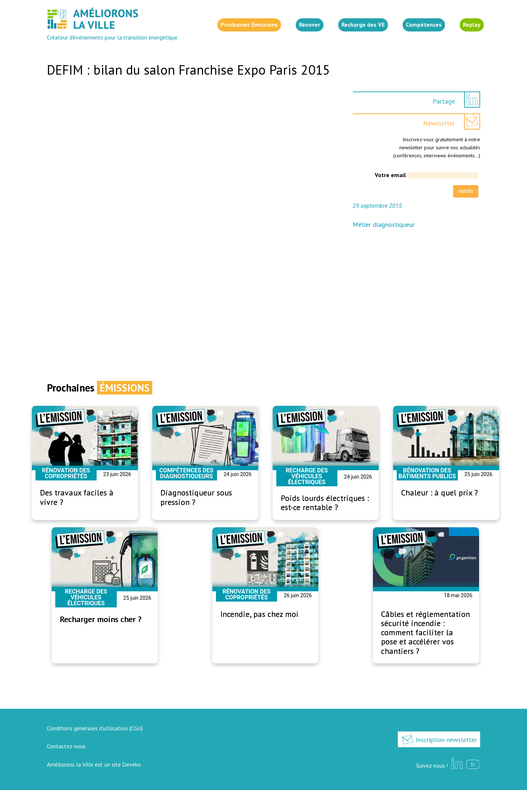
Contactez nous (66, 746)
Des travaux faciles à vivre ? (76, 497)
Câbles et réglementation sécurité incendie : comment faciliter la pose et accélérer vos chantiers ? (425, 632)
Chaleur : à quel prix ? (439, 492)
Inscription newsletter (439, 739)
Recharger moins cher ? (100, 619)
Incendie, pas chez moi (259, 614)
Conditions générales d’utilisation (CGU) (95, 728)
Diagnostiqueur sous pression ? (196, 497)
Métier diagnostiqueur (384, 224)
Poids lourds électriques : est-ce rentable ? (325, 502)
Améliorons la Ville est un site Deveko (94, 764)
